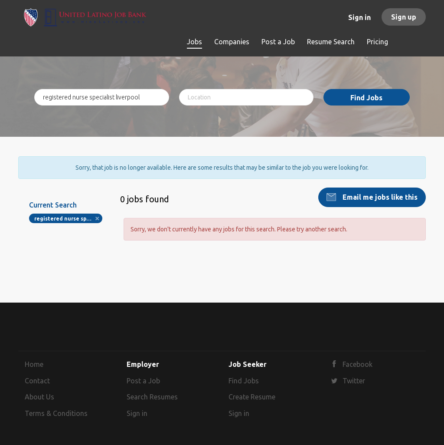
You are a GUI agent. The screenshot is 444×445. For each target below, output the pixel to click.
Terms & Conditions (56, 413)
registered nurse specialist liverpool (68, 218)
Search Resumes (152, 397)
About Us (39, 397)
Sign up (403, 17)
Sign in (359, 17)
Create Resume (252, 397)
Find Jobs (366, 98)
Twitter (354, 381)
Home (34, 364)
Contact (37, 381)
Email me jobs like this (379, 197)
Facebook (357, 364)
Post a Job (143, 381)
